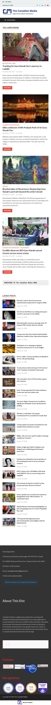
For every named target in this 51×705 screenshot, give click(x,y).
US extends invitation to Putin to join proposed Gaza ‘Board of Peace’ (30, 484)
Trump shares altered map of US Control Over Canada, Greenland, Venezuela (32, 369)
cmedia (20, 72)
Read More (7, 87)
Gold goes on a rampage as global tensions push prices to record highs (30, 346)
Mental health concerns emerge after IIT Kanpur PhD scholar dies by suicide (32, 324)
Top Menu (8, 2)
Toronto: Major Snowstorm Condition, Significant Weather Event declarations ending (31, 403)
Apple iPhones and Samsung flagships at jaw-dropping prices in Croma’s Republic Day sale (32, 509)
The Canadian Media (20, 697)
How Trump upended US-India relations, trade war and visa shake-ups (32, 391)
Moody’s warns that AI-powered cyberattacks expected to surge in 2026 (31, 302)
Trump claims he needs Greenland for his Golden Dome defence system (32, 426)
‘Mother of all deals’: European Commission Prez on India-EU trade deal (32, 414)
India (13, 63)
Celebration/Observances (11, 125)
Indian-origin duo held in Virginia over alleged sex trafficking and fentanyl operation (31, 449)
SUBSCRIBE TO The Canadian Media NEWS (20, 283)
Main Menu (11, 20)
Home (8, 644)
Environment (24, 247)
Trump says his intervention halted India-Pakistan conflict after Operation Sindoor (32, 335)
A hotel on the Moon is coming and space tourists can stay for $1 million (32, 313)
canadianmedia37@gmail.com (17, 571)
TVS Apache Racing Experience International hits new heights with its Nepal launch (31, 521)
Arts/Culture (7, 63)
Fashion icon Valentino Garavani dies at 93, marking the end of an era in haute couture (31, 461)
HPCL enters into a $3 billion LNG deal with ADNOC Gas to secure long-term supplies (31, 473)
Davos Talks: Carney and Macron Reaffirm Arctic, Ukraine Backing (32, 358)
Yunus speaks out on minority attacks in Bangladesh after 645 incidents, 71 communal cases (31, 497)
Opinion (5, 186)
